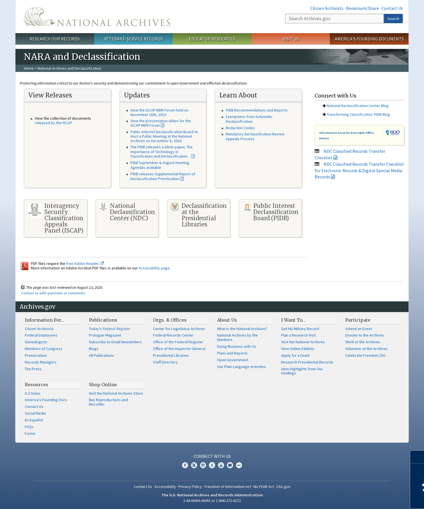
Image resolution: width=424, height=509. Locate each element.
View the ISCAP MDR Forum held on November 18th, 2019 (159, 112)
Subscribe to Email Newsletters (115, 341)
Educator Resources (212, 39)
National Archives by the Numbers (237, 337)
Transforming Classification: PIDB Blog (358, 114)
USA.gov (283, 486)
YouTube (221, 465)
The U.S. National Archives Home (97, 16)
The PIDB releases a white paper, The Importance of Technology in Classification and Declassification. (161, 151)
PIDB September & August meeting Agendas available (159, 165)
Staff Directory (165, 362)
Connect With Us (212, 456)
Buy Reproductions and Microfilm (108, 402)
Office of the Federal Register (178, 341)
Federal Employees (41, 335)
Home (29, 68)
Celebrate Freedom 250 (365, 355)
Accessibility (165, 486)
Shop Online (103, 384)
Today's (109, 328)
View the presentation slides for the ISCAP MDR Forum (160, 123)
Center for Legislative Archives (179, 328)
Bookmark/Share (362, 8)
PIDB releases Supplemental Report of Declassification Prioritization (162, 176)
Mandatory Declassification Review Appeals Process (255, 136)
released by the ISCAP (53, 122)
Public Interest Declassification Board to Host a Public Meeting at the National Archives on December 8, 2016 (164, 136)
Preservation (36, 355)
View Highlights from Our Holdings (302, 371)
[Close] (417, 456)
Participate (357, 320)
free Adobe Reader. (85, 263)
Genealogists (36, 341)
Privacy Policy (190, 486)
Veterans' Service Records (133, 39)
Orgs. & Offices (170, 320)
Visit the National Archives (303, 341)
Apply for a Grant (295, 355)
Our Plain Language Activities (241, 366)
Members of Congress (43, 348)
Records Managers (41, 362)
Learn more (374, 498)
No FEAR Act (264, 486)
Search (393, 18)
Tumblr (212, 465)
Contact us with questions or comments (53, 293)
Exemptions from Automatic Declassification (249, 119)
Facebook (185, 465)
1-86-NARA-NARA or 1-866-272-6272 (212, 500)
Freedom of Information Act (227, 486)
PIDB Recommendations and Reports (257, 110)
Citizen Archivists (327, 8)
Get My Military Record (300, 328)
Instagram (203, 465)
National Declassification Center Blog (358, 105)
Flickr (239, 465)
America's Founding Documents (369, 39)
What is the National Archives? (242, 328)
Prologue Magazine (105, 335)
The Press (33, 368)
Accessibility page (154, 268)
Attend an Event (358, 328)
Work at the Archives (362, 341)
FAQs (29, 426)
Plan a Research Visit (298, 335)
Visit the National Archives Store (116, 393)
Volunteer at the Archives (366, 348)
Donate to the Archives (364, 335)
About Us (227, 320)
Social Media (35, 413)
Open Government (232, 359)
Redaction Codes (240, 127)
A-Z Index (32, 393)
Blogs (93, 348)
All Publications (101, 355)
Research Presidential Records (307, 362)
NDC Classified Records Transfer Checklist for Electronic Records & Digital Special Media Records (359, 170)
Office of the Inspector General (179, 348)
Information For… (44, 320)
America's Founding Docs (46, 399)
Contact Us (392, 8)
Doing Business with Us (236, 346)
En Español (34, 419)
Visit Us (291, 39)
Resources (36, 384)
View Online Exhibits (297, 348)
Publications (103, 320)
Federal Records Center (173, 335)
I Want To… (293, 320)
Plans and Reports (232, 353)
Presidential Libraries (171, 355)
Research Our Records (55, 39)
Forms (30, 433)
